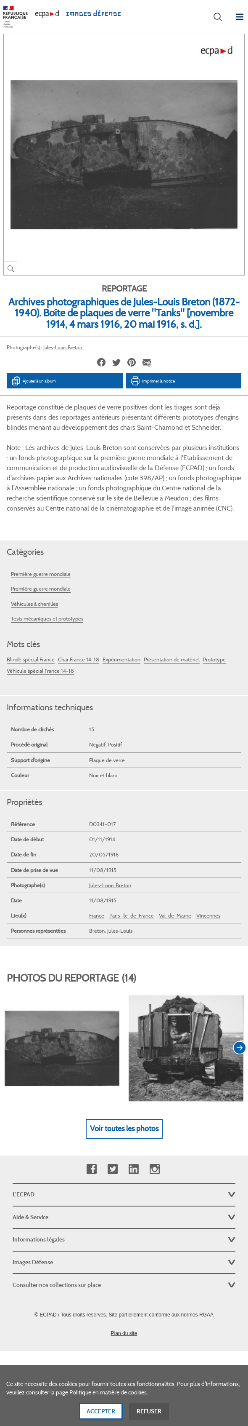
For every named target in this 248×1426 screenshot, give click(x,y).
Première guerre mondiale (41, 574)
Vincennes (208, 915)
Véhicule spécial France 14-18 (40, 671)
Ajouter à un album (33, 381)
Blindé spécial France (31, 659)
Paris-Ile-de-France (131, 915)
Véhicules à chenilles (34, 604)
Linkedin (133, 1169)
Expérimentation (121, 659)
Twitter (112, 1169)
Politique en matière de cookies (108, 1397)
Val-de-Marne (175, 915)
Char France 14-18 (78, 659)
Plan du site (124, 1333)
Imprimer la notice (152, 381)
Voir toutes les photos (124, 1128)
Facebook (91, 1169)
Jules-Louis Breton (62, 347)
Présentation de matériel (172, 659)
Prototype (214, 659)
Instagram (154, 1169)
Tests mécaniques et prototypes (47, 618)
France (96, 915)
